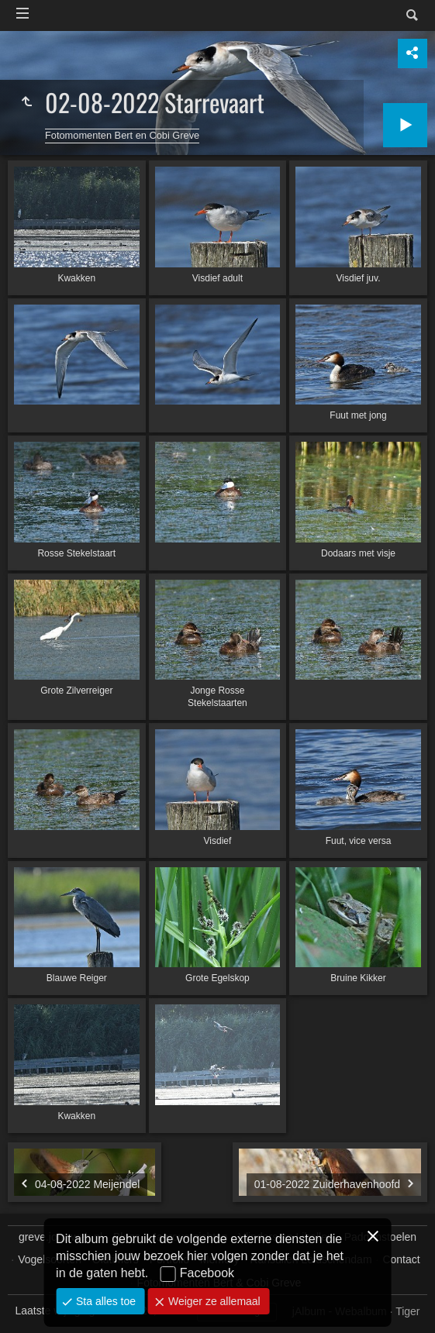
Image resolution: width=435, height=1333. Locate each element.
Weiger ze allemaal (213, 1301)
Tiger (407, 1311)
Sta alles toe (104, 1301)
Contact (400, 1259)
